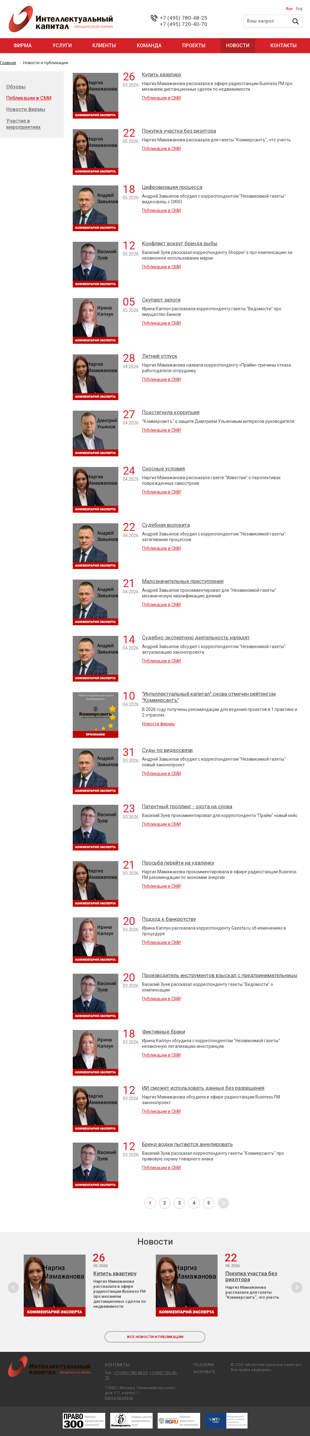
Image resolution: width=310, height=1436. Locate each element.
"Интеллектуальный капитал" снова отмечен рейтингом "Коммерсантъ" (209, 697)
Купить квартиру (161, 74)
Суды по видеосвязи (167, 750)
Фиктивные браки (163, 1031)
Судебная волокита (166, 525)
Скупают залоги (161, 300)
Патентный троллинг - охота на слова (187, 806)
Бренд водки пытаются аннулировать (187, 1144)
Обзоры (16, 87)
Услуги (62, 45)
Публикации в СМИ (161, 97)
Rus (289, 9)
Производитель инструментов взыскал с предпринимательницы (220, 975)
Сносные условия (163, 468)
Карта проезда (119, 1397)
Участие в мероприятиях (23, 124)
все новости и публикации (155, 1337)
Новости (237, 45)
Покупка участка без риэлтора (179, 131)
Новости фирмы (158, 723)
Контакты (283, 45)
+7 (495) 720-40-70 (183, 24)
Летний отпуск (159, 356)
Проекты (193, 45)
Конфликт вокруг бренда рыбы (180, 243)
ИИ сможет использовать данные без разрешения (203, 1088)
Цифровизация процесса (172, 187)
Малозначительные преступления (183, 581)
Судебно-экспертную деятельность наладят (196, 637)
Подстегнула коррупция (170, 412)
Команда (149, 45)
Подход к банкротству (169, 919)
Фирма (22, 45)
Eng (299, 9)
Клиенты (104, 45)
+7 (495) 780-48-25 (183, 18)
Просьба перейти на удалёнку (178, 863)
